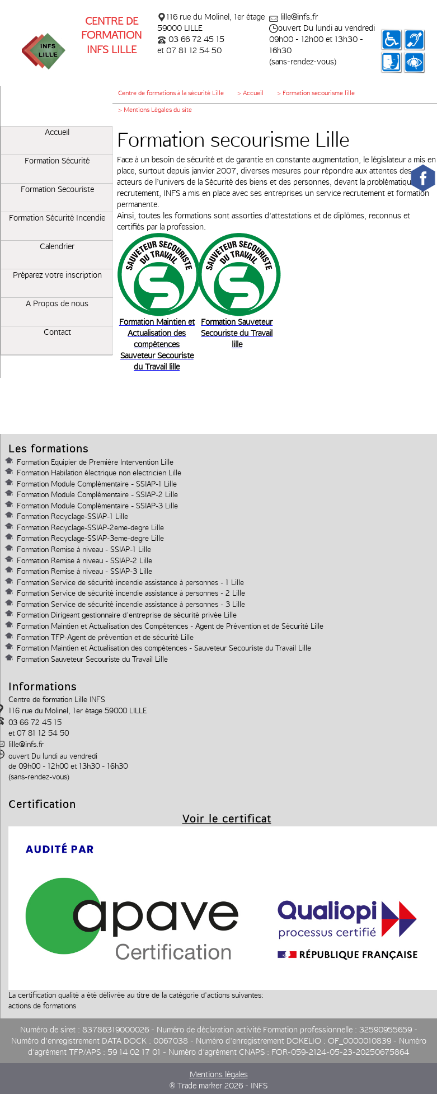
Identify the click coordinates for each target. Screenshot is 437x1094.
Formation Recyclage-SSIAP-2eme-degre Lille (90, 527)
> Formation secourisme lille (316, 93)
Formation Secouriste (57, 189)
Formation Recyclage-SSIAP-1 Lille (72, 516)
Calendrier (57, 246)
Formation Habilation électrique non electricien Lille (99, 472)
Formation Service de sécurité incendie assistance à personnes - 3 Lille (131, 604)
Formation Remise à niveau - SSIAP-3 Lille (84, 571)
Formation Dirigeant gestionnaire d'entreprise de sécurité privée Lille (127, 614)
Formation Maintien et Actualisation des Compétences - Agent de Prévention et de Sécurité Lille (170, 625)
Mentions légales (219, 1074)
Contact (57, 332)
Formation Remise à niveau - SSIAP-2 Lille (84, 560)
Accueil (57, 132)
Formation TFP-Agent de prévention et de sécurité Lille (105, 637)
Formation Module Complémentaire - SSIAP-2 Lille (97, 494)
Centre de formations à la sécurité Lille (171, 93)
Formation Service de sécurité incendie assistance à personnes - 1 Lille (130, 582)
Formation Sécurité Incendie (57, 218)
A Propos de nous (57, 303)
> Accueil (250, 93)
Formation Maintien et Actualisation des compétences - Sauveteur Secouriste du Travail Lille (164, 647)
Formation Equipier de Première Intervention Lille (95, 461)
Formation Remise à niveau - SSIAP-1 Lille (84, 549)
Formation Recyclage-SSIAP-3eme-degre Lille (90, 538)
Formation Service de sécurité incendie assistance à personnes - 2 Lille (131, 592)
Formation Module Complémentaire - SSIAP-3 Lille (97, 505)
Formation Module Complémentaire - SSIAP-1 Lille (97, 483)
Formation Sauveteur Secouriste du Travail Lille (92, 658)
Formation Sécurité (57, 161)
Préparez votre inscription (57, 275)
